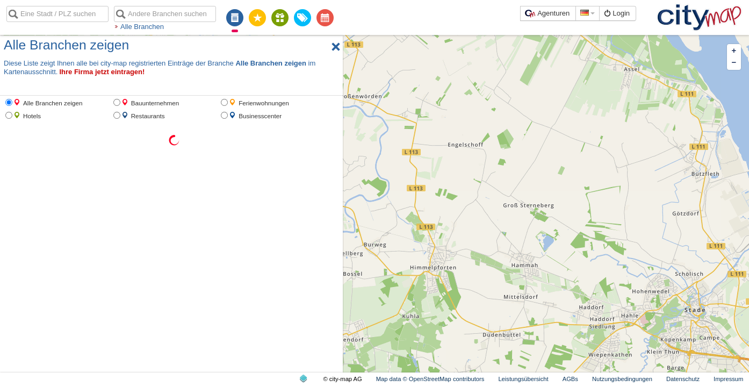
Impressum (728, 379)
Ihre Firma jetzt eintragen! (102, 72)
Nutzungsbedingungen (622, 379)
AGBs (570, 379)
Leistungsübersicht (523, 379)
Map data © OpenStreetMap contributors (430, 379)
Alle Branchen (142, 27)
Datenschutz (683, 379)
